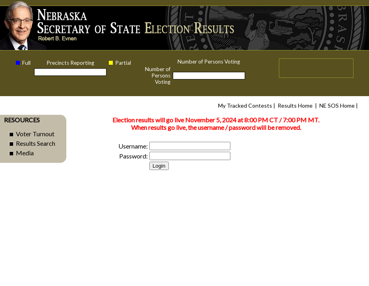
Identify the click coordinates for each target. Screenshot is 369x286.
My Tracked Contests (245, 105)
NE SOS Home (337, 105)
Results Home (295, 105)
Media (25, 153)
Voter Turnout (35, 133)
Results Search (35, 143)
